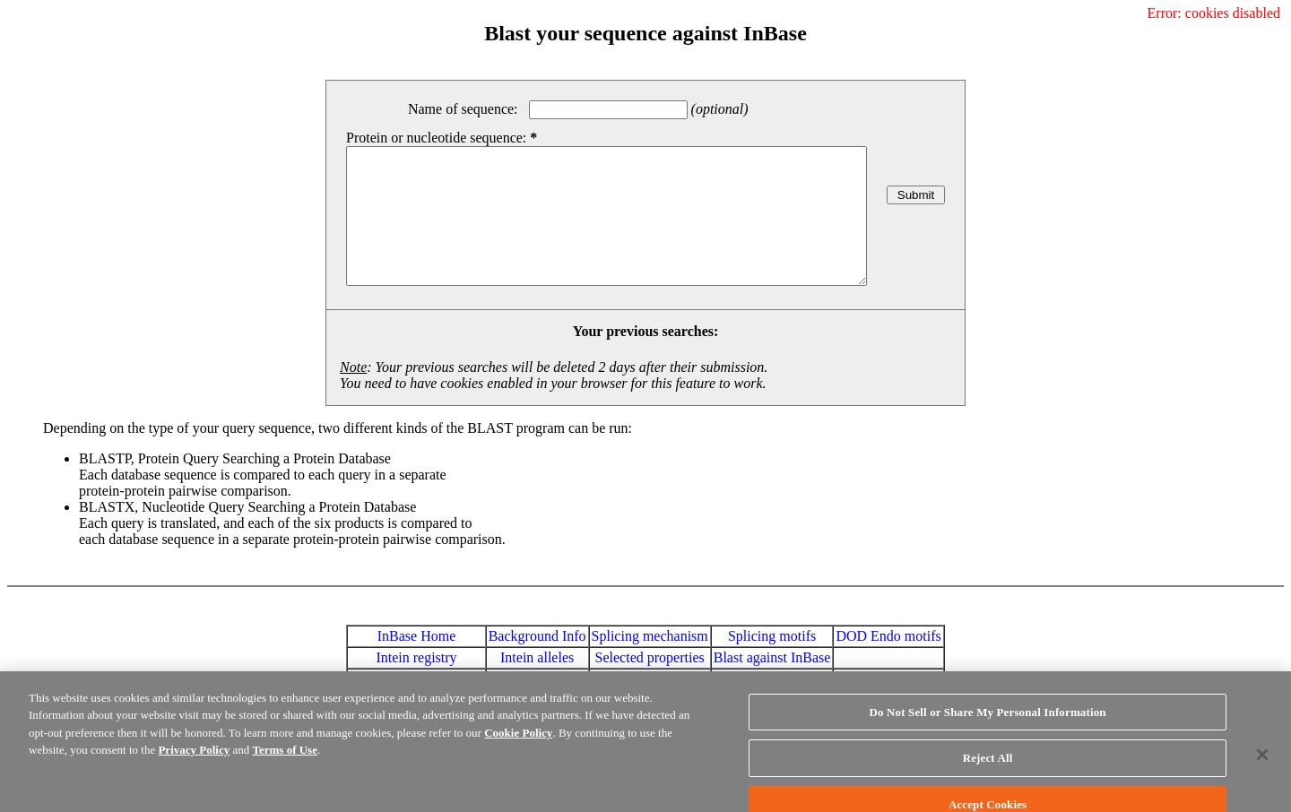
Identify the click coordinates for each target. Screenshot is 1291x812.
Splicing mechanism (650, 662)
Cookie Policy (518, 745)
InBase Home (416, 662)
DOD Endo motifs (888, 662)
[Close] (1262, 767)
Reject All (988, 770)
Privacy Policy (194, 762)
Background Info (537, 662)
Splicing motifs (772, 662)
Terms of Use (284, 762)
